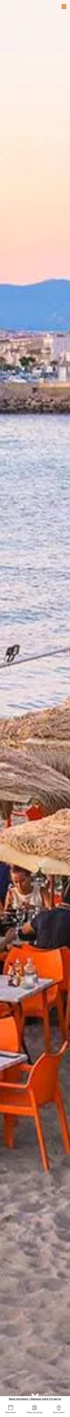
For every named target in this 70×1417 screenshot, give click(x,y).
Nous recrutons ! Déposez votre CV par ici (35, 1398)
